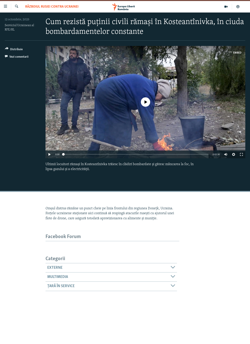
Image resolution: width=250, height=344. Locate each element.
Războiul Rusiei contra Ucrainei (52, 7)
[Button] (14, 50)
